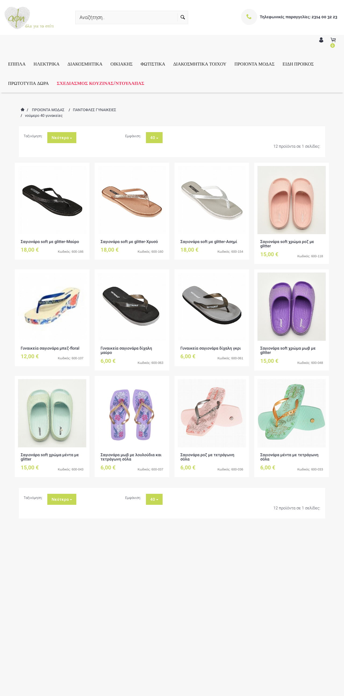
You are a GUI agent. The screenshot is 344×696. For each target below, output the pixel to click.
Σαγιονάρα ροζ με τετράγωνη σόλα (207, 457)
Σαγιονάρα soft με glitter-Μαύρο (50, 241)
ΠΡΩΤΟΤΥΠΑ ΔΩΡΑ (28, 82)
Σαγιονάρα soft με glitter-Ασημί (208, 241)
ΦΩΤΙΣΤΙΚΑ (153, 63)
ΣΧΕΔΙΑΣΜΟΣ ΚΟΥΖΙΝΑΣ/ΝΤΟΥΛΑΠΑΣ (100, 82)
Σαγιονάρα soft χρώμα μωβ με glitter (288, 350)
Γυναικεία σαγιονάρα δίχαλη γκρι (210, 348)
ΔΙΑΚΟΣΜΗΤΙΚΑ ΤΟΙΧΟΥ (199, 63)
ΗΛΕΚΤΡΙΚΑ (47, 63)
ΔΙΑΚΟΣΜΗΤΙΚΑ (84, 63)
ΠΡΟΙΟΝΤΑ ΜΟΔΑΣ (254, 63)
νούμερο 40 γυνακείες (44, 116)
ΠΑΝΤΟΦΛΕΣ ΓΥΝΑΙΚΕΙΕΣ (94, 110)
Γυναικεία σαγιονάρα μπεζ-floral (50, 348)
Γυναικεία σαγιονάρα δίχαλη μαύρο (126, 350)
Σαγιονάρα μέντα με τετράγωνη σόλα (289, 457)
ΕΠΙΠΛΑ (17, 63)
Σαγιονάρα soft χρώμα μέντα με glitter (50, 457)
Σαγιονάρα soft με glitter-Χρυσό (129, 241)
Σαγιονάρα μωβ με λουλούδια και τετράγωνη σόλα (131, 457)
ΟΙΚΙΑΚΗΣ (121, 63)
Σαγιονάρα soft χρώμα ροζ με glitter (287, 244)
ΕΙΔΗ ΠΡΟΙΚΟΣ (298, 63)
